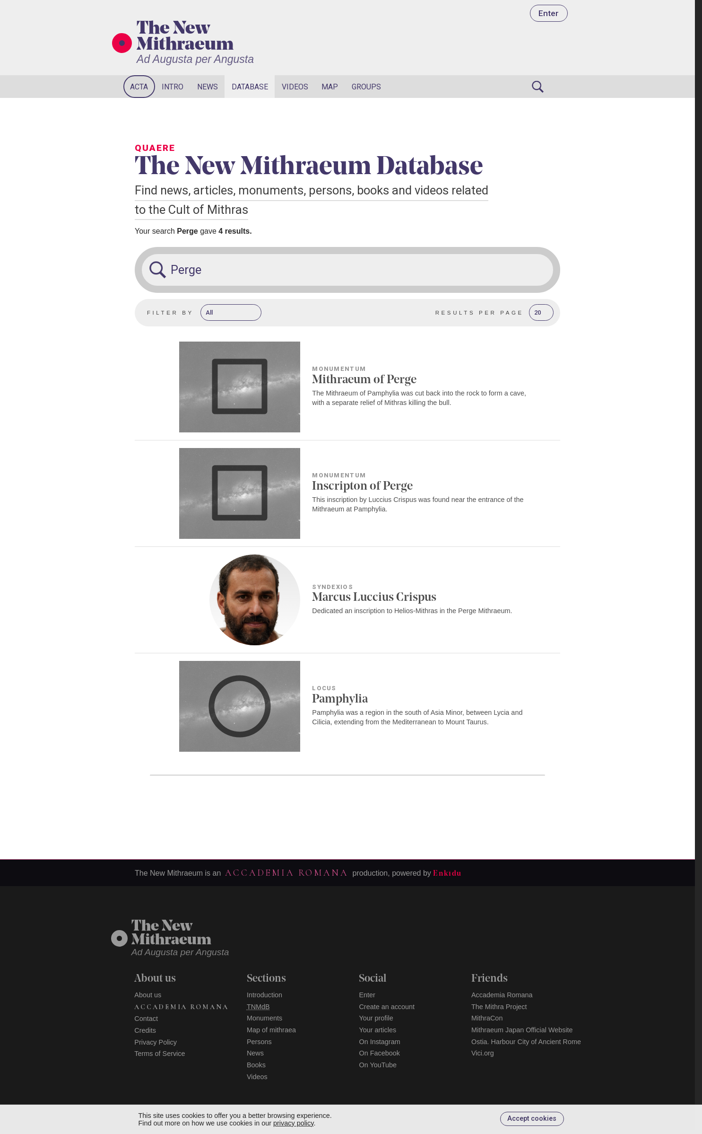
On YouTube (378, 1065)
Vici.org (482, 1053)
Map (329, 86)
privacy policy (293, 1123)
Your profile (376, 1018)
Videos (295, 86)
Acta (139, 86)
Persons (259, 1042)
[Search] (537, 86)
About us (147, 995)
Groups (366, 86)
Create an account (387, 1007)
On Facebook (379, 1053)
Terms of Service (159, 1053)
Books (256, 1065)
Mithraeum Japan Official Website (522, 1030)
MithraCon (487, 1018)
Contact (146, 1018)
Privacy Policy (155, 1042)
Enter (548, 13)
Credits (145, 1030)
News (207, 86)
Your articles (377, 1030)
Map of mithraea (271, 1030)
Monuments (264, 1018)
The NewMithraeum (171, 933)
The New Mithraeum (185, 37)
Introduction (264, 995)
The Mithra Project (499, 1007)
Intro (172, 86)
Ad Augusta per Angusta (195, 59)
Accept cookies (531, 1119)
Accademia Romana (286, 873)
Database (250, 86)
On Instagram (379, 1042)
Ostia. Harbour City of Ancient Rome (526, 1042)
